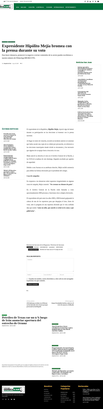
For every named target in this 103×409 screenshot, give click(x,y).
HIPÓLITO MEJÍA (59, 247)
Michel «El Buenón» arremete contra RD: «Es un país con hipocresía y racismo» (10, 173)
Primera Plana (11, 41)
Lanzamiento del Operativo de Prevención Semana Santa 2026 (84, 93)
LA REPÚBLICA (55, 324)
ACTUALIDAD (5, 41)
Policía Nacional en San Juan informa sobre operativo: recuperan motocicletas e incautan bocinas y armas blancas (85, 115)
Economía (4, 315)
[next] (71, 250)
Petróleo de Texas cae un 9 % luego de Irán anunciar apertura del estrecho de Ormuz (10, 136)
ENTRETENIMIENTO (56, 368)
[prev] (69, 250)
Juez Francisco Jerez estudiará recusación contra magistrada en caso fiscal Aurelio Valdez (10, 147)
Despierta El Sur (7, 63)
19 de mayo (36, 247)
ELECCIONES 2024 (43, 247)
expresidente (51, 247)
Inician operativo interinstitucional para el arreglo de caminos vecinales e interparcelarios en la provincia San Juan (85, 70)
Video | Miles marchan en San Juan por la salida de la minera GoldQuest (91, 391)
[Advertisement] (51, 26)
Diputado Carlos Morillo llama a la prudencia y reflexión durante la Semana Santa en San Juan (85, 104)
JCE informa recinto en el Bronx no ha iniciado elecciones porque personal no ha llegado (37, 304)
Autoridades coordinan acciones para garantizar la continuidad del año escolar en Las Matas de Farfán (85, 83)
